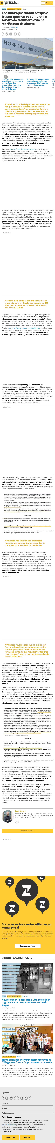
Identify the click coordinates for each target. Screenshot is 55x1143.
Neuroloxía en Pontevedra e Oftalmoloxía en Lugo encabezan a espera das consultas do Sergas (26, 1002)
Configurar (10, 1137)
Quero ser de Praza (27, 946)
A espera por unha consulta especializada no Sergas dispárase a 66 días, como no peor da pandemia (38, 82)
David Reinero (6, 27)
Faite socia (49, 3)
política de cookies (9, 1125)
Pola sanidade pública (14, 9)
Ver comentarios (27, 831)
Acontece (25, 996)
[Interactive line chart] (27, 185)
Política (24, 9)
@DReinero (14, 27)
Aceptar (27, 1137)
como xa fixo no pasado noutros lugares (24, 328)
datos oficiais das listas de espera (23, 149)
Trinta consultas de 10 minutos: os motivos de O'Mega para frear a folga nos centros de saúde (27, 1061)
